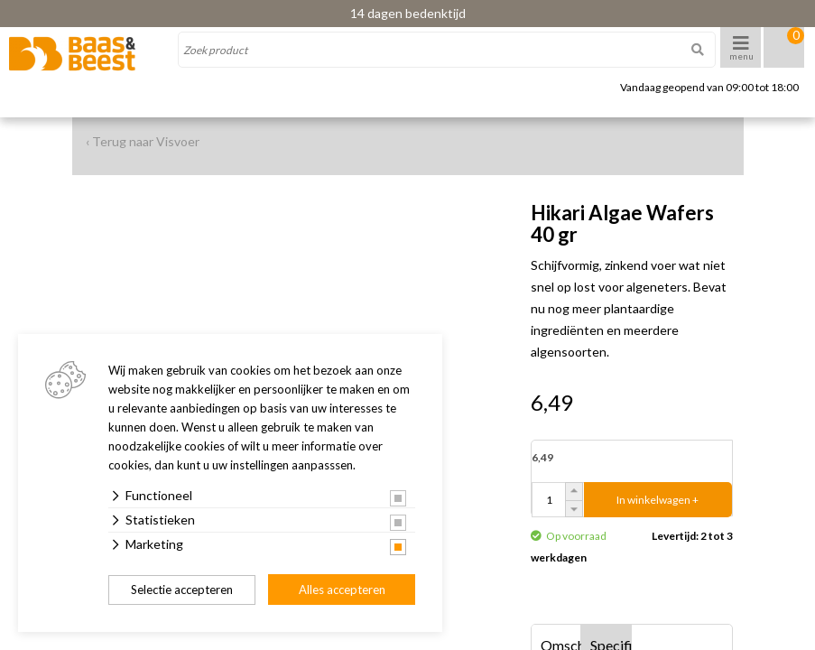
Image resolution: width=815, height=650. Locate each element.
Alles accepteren (342, 589)
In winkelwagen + (657, 499)
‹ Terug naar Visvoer (142, 141)
